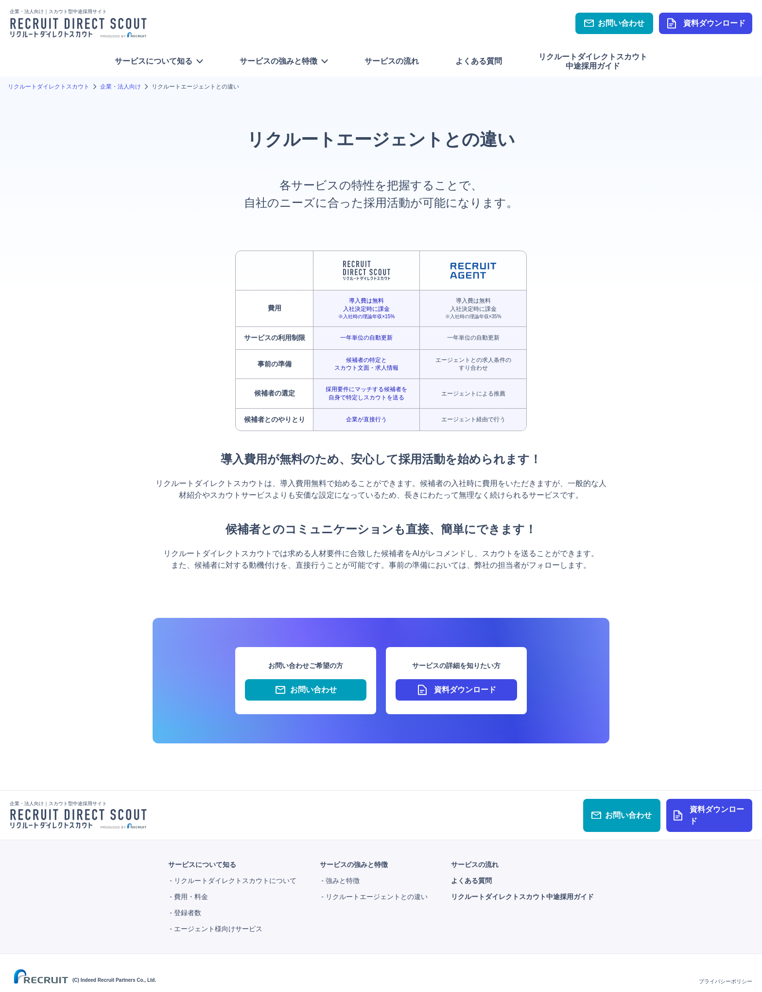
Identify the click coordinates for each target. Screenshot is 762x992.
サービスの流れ (391, 61)
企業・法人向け (120, 86)
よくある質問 (478, 61)
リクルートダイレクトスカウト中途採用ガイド (592, 61)
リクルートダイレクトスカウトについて (235, 875)
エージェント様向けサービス (218, 923)
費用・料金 (191, 891)
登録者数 (187, 907)
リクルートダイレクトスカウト (48, 86)
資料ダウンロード (705, 23)
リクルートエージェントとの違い (377, 891)
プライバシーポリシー (725, 976)
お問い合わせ (614, 23)
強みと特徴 (343, 875)
